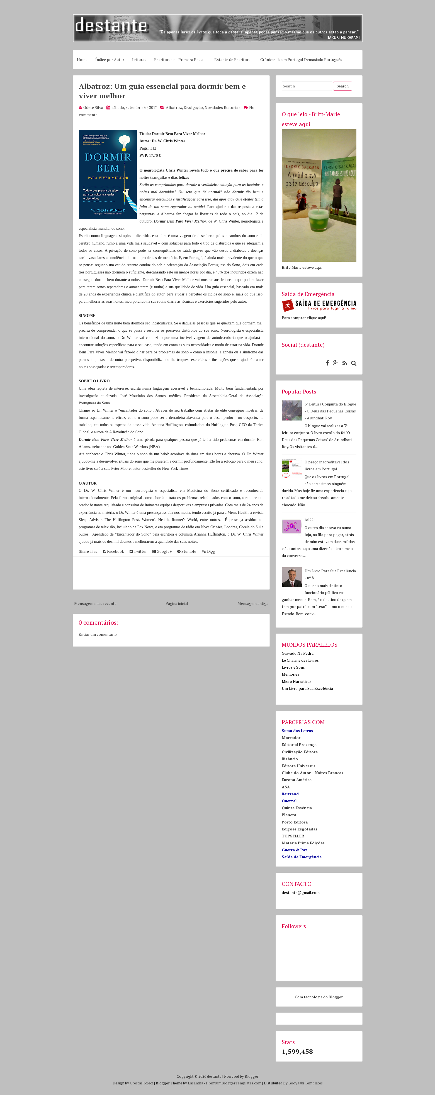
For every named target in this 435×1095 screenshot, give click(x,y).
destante (214, 1076)
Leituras (139, 59)
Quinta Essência (297, 807)
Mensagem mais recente (95, 603)
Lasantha (195, 1083)
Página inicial (177, 603)
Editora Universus (298, 765)
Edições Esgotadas (299, 829)
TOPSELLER (293, 836)
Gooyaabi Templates (305, 1083)
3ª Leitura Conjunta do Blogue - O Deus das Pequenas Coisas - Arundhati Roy (330, 411)
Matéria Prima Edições (303, 842)
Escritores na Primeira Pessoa (180, 59)
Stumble (186, 551)
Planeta (289, 814)
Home (82, 59)
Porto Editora (295, 822)
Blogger (335, 996)
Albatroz (174, 107)
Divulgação (193, 107)
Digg (208, 551)
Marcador (291, 737)
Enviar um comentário (98, 634)
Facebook (113, 551)
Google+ (162, 551)
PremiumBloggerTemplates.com (233, 1083)
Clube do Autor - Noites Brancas (312, 772)
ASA (286, 787)
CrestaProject (141, 1083)
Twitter (138, 551)
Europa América (297, 779)
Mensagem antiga (252, 603)
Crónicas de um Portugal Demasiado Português (301, 59)
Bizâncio (290, 758)
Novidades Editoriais (222, 107)
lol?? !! (311, 519)
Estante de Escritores (233, 59)
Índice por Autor (109, 59)
